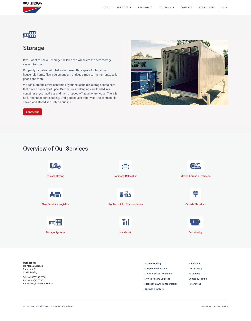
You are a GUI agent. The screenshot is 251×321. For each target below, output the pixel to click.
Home (106, 7)
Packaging (145, 7)
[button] (124, 7)
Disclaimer (206, 306)
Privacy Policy (221, 306)
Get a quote (207, 7)
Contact (186, 7)
